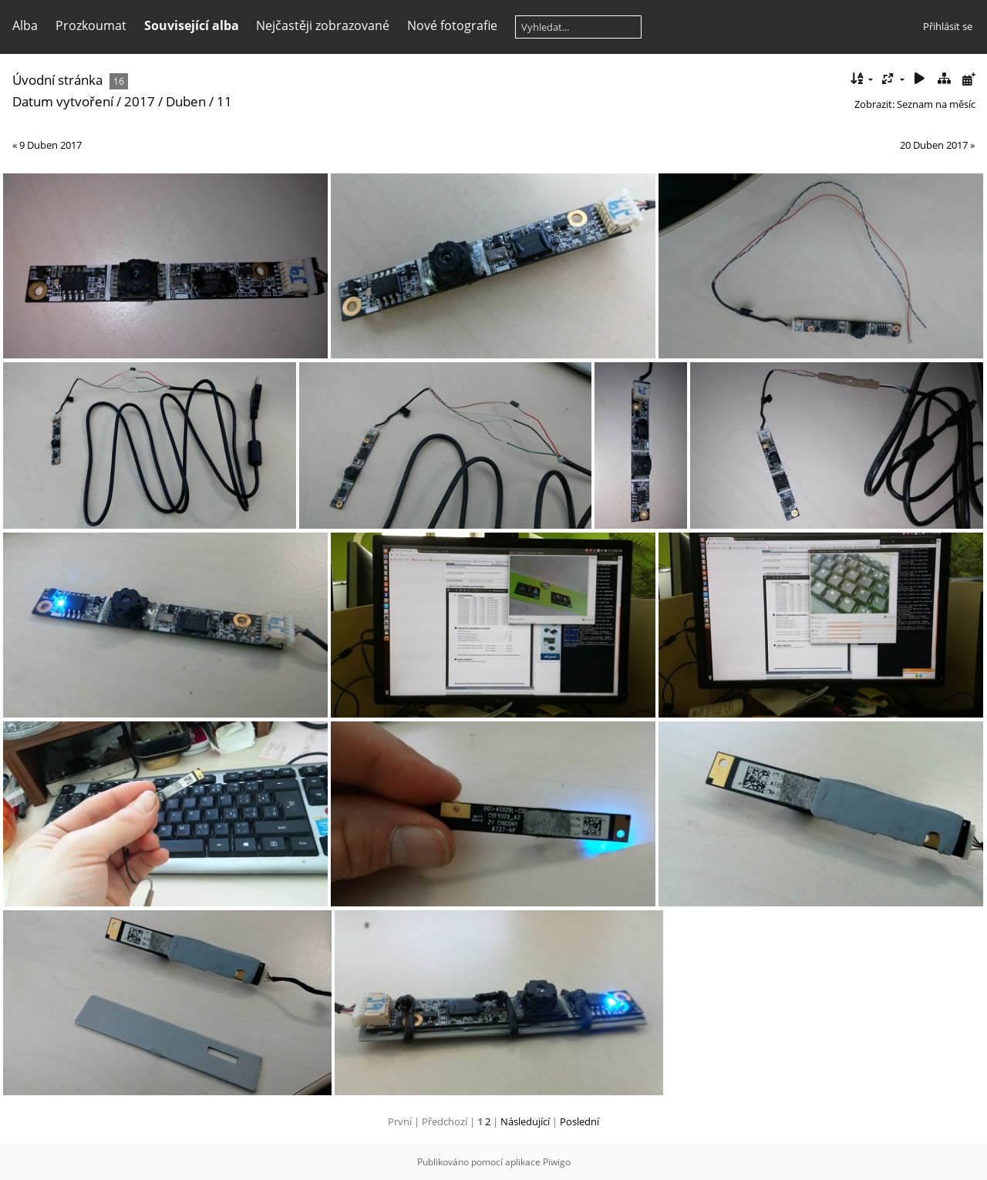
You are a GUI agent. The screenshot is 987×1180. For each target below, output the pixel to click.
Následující (525, 1121)
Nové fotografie (452, 25)
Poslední (579, 1121)
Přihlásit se (947, 26)
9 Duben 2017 (50, 145)
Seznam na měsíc (936, 104)
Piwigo (557, 1161)
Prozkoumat (91, 25)
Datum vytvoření (62, 101)
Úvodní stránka (57, 80)
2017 (139, 101)
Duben (186, 101)
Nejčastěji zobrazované (322, 25)
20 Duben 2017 (934, 145)
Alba (25, 25)
